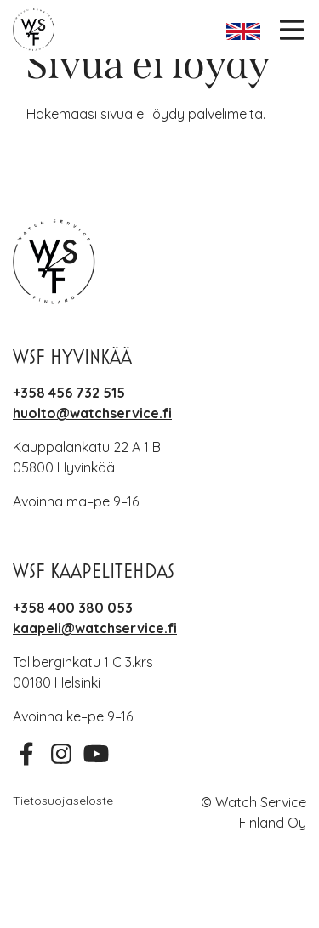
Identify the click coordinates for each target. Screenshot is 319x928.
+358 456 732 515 (69, 392)
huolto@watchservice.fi (92, 413)
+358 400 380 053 (73, 607)
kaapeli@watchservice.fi (95, 628)
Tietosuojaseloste (63, 800)
